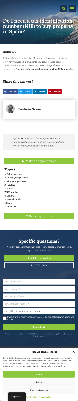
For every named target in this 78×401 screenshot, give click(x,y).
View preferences (39, 390)
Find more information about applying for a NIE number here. (45, 69)
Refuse (39, 382)
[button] (73, 351)
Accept (39, 374)
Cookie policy (31, 397)
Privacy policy (45, 397)
